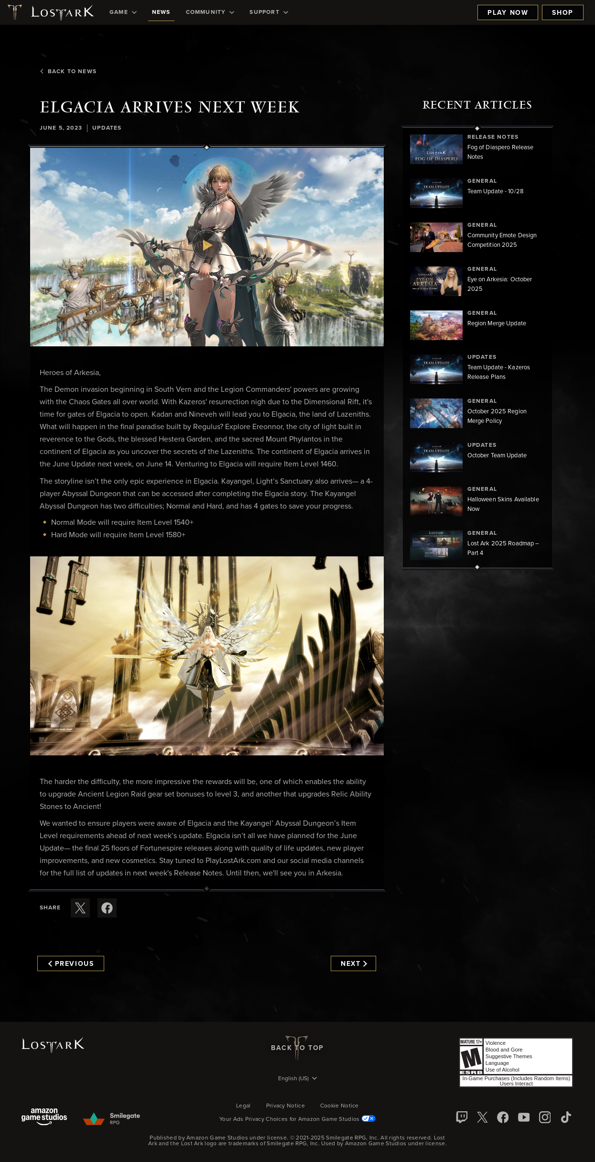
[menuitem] (123, 12)
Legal (243, 1106)
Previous (71, 964)
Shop (562, 13)
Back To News (68, 72)
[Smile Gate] (111, 1119)
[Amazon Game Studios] (44, 1117)
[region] (477, 347)
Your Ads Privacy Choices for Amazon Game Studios (297, 1119)
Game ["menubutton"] (123, 12)
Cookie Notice (339, 1106)
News (161, 12)
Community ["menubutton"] (210, 12)
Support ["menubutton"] (268, 12)
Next (354, 964)
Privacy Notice (285, 1106)
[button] (207, 246)
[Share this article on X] (80, 908)
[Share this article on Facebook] (107, 908)
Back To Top (297, 1048)
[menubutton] (297, 1079)
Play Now (507, 13)
